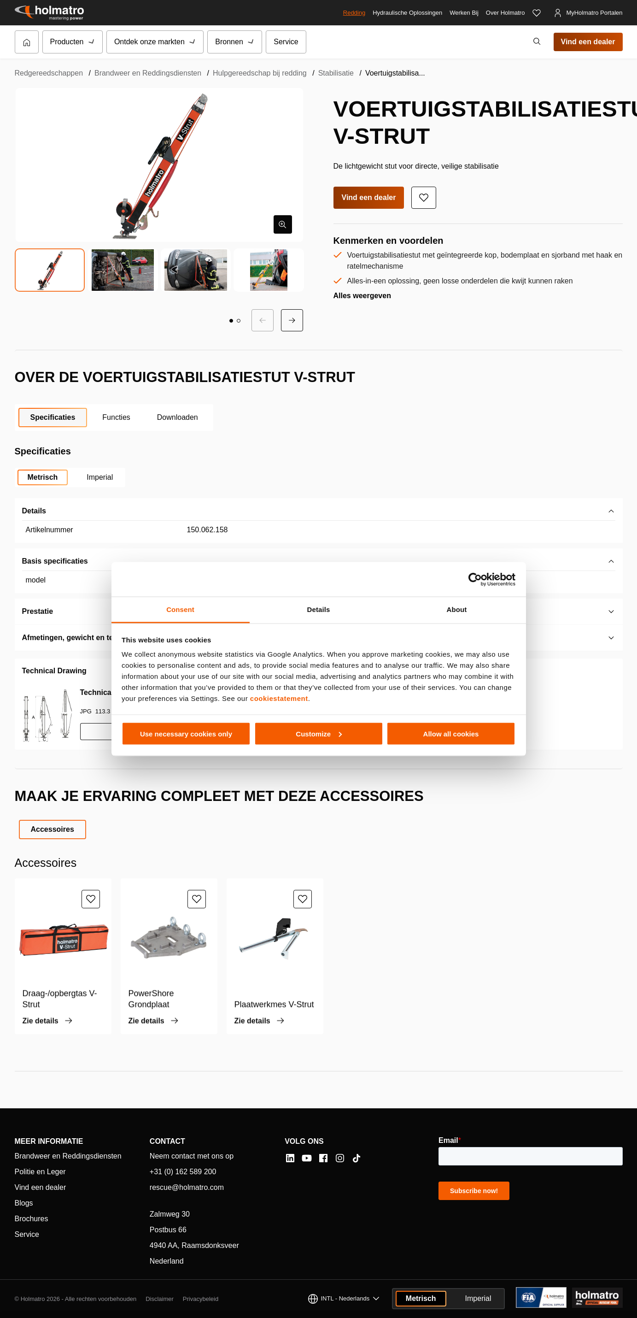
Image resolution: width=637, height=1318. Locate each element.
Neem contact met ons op (192, 1156)
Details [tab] (318, 609)
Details (34, 511)
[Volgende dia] (292, 320)
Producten (67, 42)
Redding (354, 12)
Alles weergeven (362, 296)
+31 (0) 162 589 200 (183, 1172)
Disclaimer (160, 1298)
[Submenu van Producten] (92, 42)
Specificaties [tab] (53, 417)
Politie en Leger (40, 1172)
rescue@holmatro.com (187, 1187)
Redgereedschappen (49, 73)
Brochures (31, 1219)
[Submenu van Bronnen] (251, 42)
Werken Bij (464, 12)
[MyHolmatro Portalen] (587, 13)
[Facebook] (323, 1158)
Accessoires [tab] (52, 829)
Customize (319, 733)
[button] (231, 321)
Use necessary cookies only (186, 733)
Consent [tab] (180, 609)
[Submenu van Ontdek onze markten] (193, 42)
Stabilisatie (336, 73)
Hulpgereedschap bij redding (260, 73)
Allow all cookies (451, 733)
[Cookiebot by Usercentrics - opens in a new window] (475, 579)
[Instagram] (339, 1158)
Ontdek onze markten (149, 42)
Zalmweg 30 (170, 1214)
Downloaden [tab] (177, 417)
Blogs (24, 1203)
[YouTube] (306, 1158)
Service (286, 42)
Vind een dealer (588, 42)
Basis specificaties (55, 561)
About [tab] (457, 609)
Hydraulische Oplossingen (407, 12)
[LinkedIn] (290, 1158)
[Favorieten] (536, 13)
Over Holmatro (505, 12)
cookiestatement (279, 698)
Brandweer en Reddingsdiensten (147, 73)
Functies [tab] (116, 417)
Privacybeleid (200, 1298)
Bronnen (229, 42)
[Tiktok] (356, 1158)
